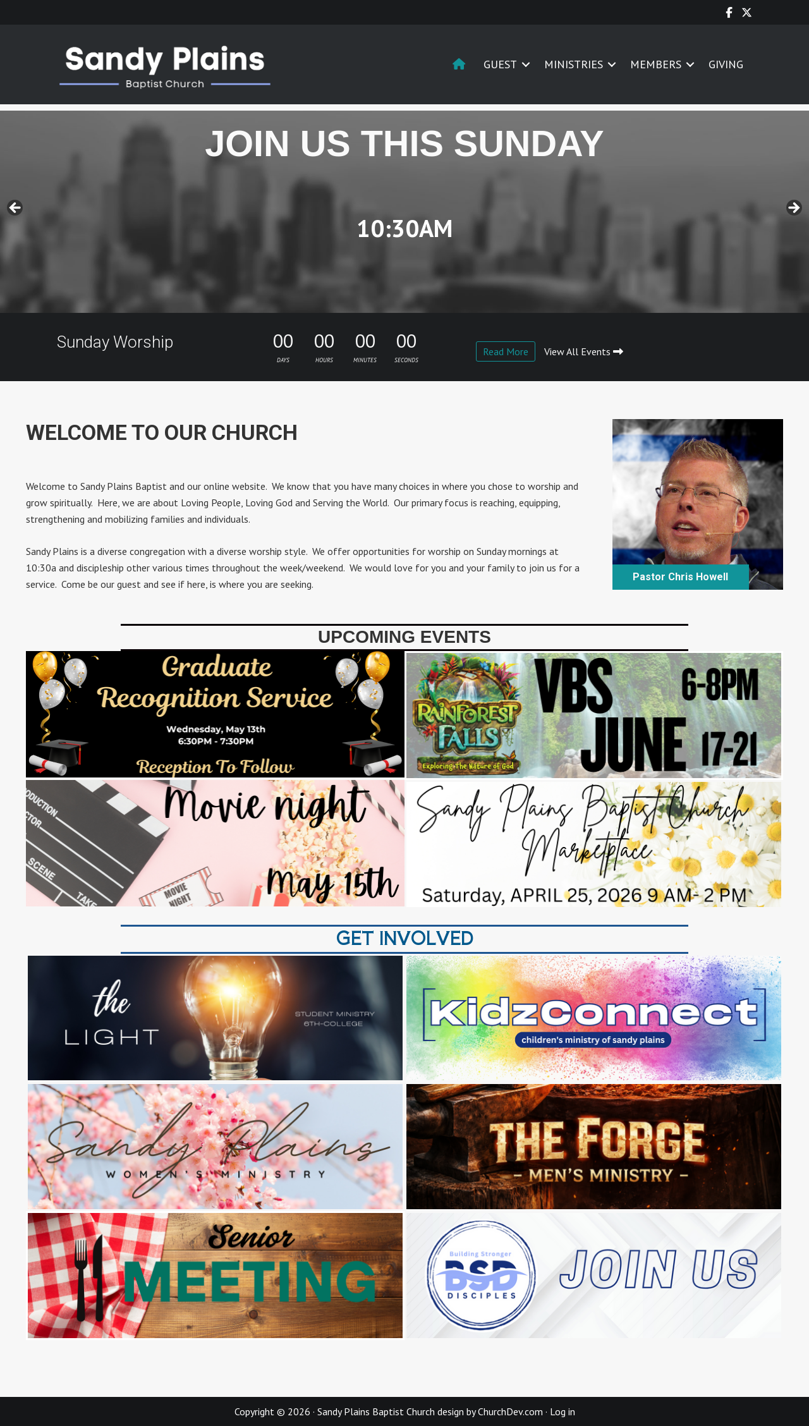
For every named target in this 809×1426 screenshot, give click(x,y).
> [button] (793, 208)
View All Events (583, 351)
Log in (562, 1411)
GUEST (500, 64)
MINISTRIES (573, 64)
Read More (505, 351)
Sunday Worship (115, 341)
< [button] (15, 208)
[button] (526, 64)
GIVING (726, 64)
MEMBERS (655, 64)
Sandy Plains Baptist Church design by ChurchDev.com (430, 1411)
